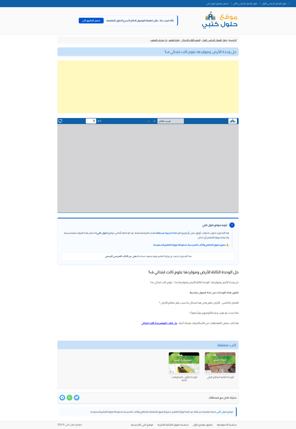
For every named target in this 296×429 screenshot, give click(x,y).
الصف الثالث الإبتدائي (190, 40)
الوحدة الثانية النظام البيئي (220, 377)
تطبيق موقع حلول (203, 424)
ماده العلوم (174, 40)
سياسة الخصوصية (227, 424)
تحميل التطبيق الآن (91, 20)
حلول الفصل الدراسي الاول (214, 40)
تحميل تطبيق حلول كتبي (217, 3)
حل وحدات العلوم (159, 40)
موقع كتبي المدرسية (142, 424)
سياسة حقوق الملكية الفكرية (173, 424)
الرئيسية (233, 40)
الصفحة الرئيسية (292, 2)
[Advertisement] (148, 86)
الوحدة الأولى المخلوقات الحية (184, 379)
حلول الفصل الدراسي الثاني (245, 3)
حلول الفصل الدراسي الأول (274, 3)
